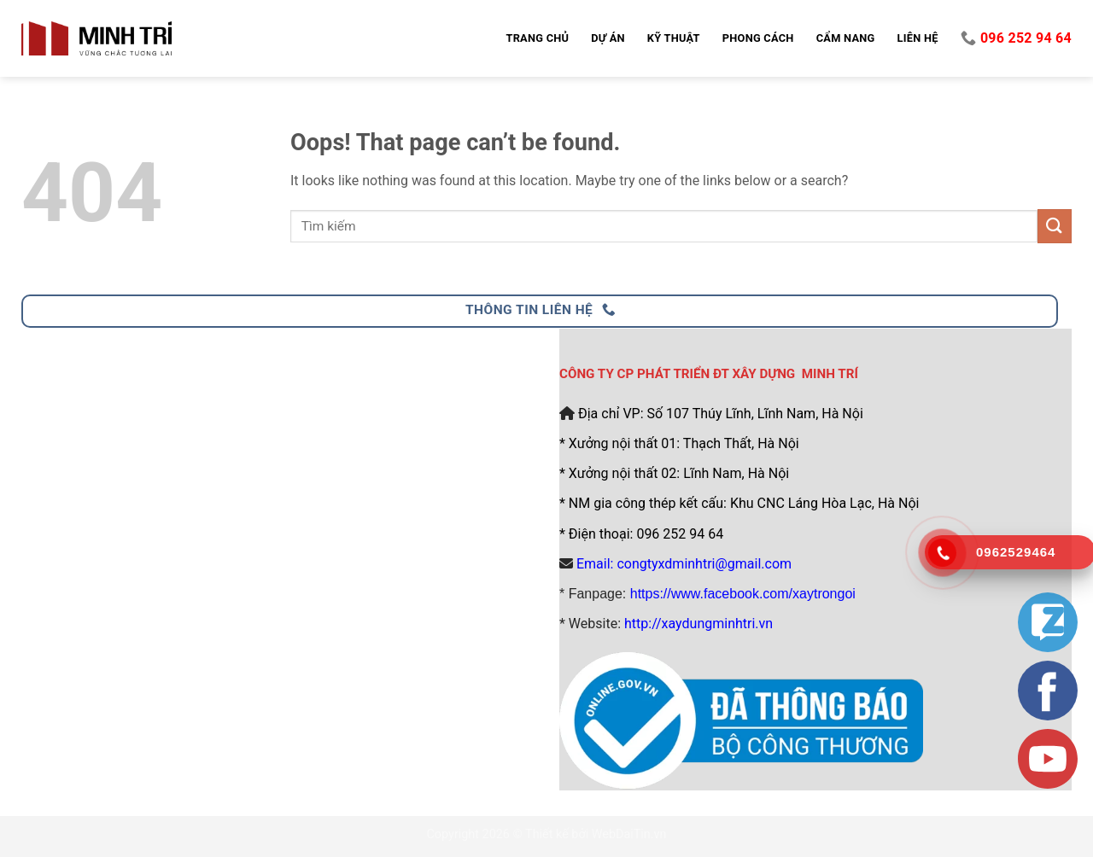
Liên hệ (917, 38)
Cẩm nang (845, 38)
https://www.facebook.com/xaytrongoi (743, 593)
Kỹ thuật (673, 38)
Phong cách (758, 38)
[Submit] (1054, 225)
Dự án (608, 38)
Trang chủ (537, 38)
